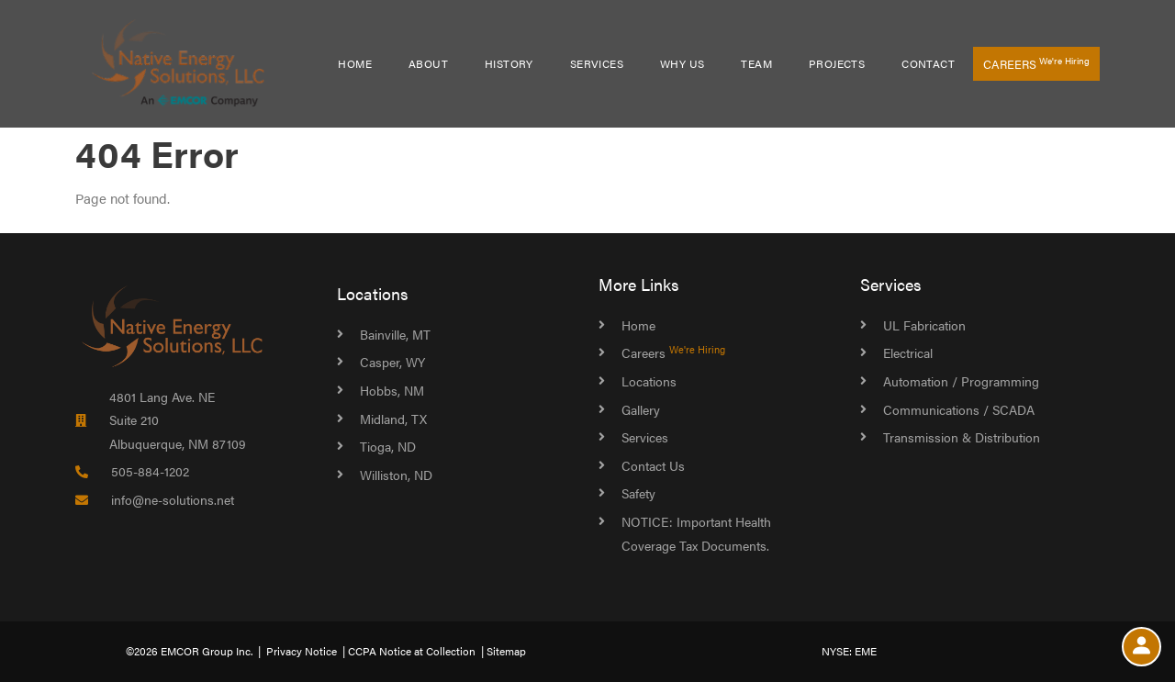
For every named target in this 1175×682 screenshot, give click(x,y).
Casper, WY (392, 361)
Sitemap (506, 651)
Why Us (682, 63)
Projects (837, 63)
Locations (372, 293)
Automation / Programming (961, 381)
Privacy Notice (301, 651)
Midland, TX (393, 418)
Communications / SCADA (959, 409)
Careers (1036, 63)
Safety (638, 493)
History (509, 63)
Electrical (908, 352)
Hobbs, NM (392, 390)
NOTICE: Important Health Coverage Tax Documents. (696, 533)
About (428, 63)
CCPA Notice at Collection (412, 651)
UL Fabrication (924, 325)
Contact (928, 63)
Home (355, 63)
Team (756, 63)
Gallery (640, 409)
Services (596, 63)
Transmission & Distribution (961, 437)
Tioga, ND (388, 446)
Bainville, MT (395, 334)
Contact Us (653, 465)
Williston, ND (396, 474)
